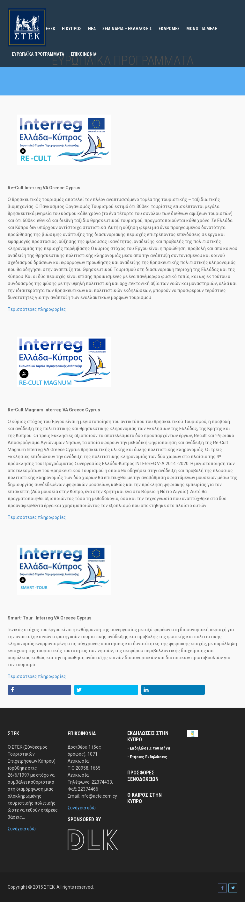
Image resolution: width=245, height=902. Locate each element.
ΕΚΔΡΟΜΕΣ (169, 28)
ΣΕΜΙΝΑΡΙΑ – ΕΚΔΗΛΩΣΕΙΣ (127, 28)
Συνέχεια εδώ (22, 828)
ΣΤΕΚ (34, 28)
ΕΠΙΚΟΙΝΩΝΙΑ (83, 54)
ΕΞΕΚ (50, 28)
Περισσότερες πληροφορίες (37, 309)
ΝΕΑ (92, 28)
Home (17, 28)
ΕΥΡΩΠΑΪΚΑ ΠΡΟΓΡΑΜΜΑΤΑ (38, 54)
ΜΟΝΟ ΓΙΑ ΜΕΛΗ (202, 28)
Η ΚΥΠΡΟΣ (71, 28)
